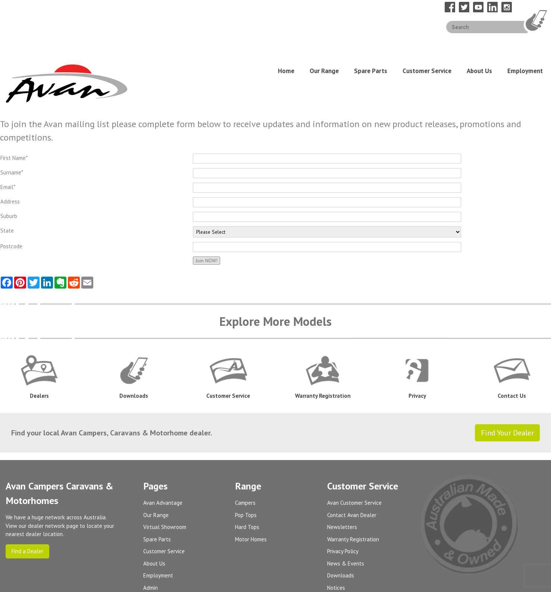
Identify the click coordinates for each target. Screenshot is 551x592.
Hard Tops (247, 472)
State (7, 176)
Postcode (11, 191)
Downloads (340, 521)
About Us (479, 44)
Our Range (324, 44)
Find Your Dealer (507, 378)
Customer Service (427, 44)
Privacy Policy (343, 496)
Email (7, 132)
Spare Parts (370, 44)
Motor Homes (251, 484)
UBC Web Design (519, 582)
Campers (245, 448)
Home (286, 44)
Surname (11, 118)
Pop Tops (246, 460)
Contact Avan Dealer (351, 460)
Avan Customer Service (354, 448)
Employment (525, 44)
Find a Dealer (27, 496)
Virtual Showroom (164, 472)
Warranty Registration (353, 484)
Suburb (8, 161)
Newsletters (342, 472)
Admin (150, 532)
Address (10, 147)
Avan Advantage (162, 448)
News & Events (345, 508)
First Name (14, 103)
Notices (336, 532)
